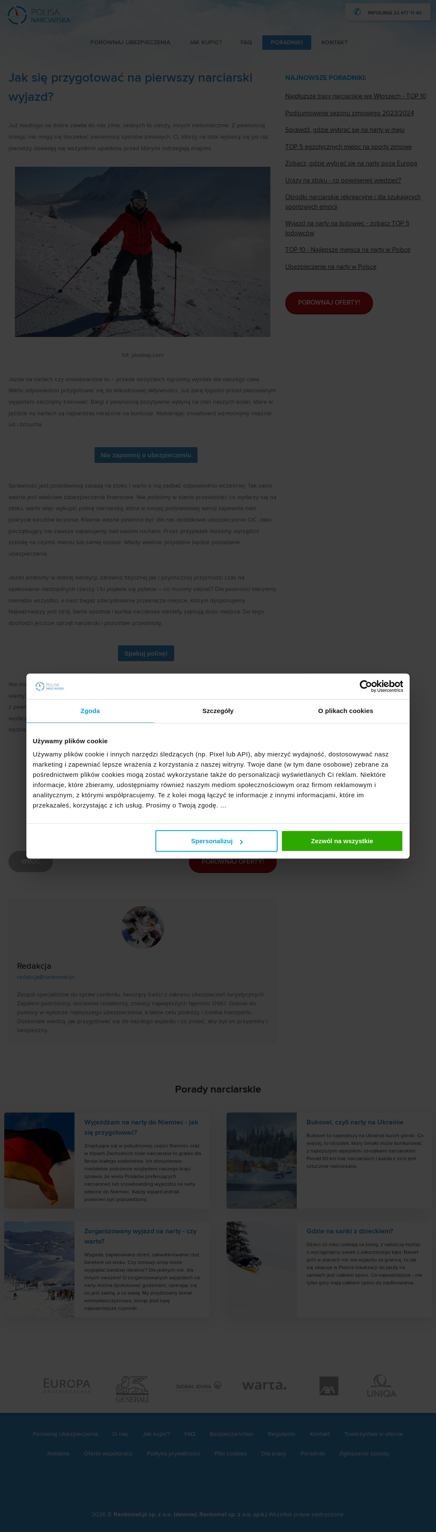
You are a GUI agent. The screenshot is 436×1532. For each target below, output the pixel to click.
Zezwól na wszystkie (342, 840)
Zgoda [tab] (90, 710)
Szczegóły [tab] (217, 710)
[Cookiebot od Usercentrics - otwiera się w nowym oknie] (366, 686)
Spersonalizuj (217, 840)
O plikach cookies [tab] (345, 710)
